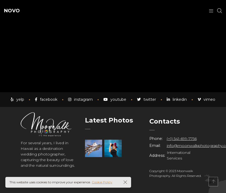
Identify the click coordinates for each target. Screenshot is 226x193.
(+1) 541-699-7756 (182, 138)
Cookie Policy (102, 182)
